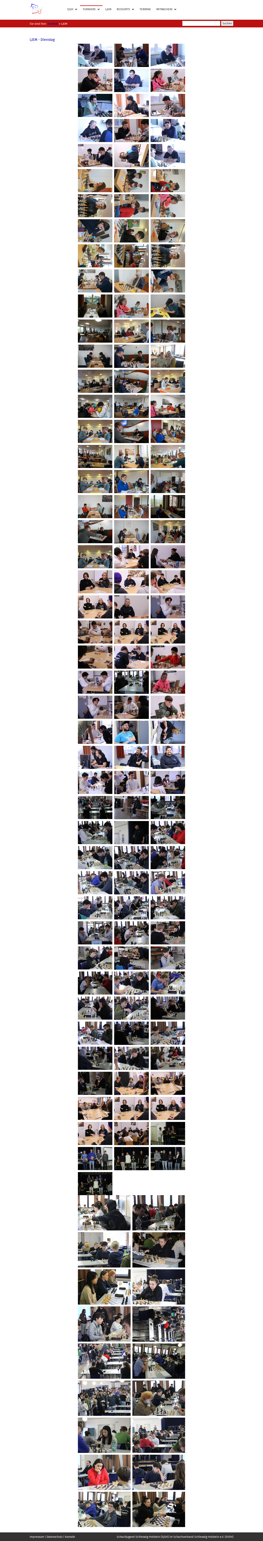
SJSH (72, 9)
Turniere (91, 9)
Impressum (37, 1536)
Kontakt (70, 1536)
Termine (145, 9)
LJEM (108, 9)
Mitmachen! (166, 9)
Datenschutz (55, 1536)
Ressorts (125, 9)
